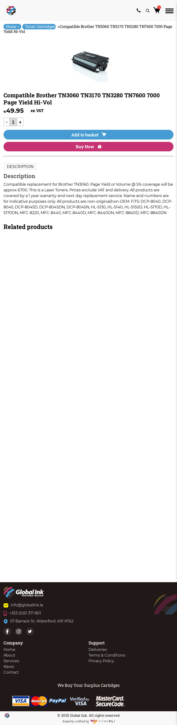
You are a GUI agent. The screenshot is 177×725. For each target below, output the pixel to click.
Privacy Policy (101, 661)
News (9, 666)
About (9, 655)
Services (11, 661)
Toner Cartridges (40, 26)
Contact (11, 672)
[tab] (20, 166)
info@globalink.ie (23, 605)
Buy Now (88, 146)
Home (12, 26)
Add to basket (88, 135)
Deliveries (97, 649)
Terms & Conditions (106, 655)
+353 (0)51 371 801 (22, 613)
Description (20, 166)
